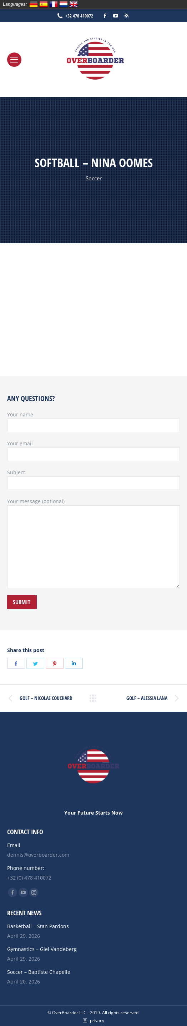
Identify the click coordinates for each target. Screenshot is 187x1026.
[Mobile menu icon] (14, 59)
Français (53, 4)
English (73, 4)
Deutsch (33, 4)
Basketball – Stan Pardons (38, 926)
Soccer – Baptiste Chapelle (38, 972)
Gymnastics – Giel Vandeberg (42, 949)
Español (43, 4)
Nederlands (63, 4)
